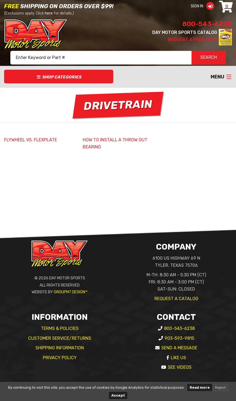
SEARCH (208, 57)
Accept (118, 395)
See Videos (180, 367)
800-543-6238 (207, 24)
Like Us (178, 357)
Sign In (204, 6)
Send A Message (179, 347)
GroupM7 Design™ (71, 292)
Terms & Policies (60, 328)
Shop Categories (59, 77)
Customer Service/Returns (59, 338)
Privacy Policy (60, 357)
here (49, 13)
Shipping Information (59, 347)
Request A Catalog (176, 298)
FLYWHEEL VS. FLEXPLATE (30, 139)
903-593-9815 (179, 338)
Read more (200, 387)
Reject (220, 387)
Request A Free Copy (192, 39)
